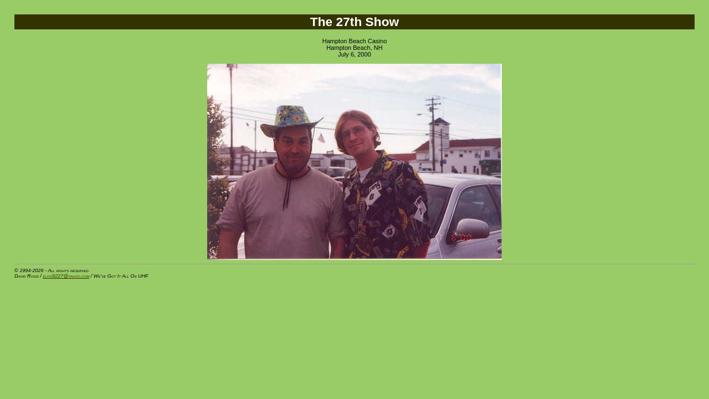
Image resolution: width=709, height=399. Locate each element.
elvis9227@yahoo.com (66, 276)
